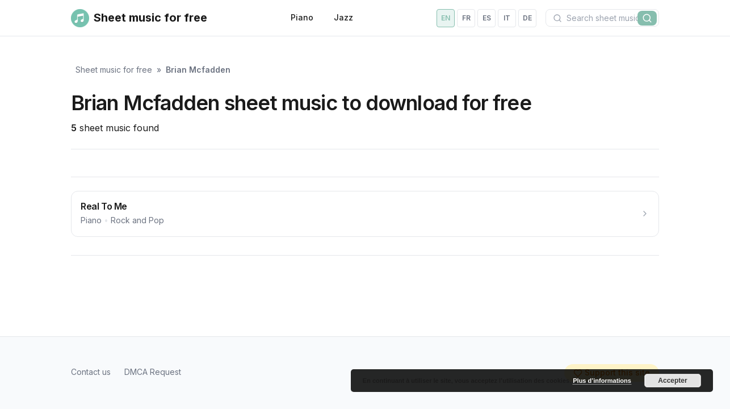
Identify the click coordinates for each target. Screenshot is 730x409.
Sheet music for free (113, 69)
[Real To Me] (365, 213)
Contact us (91, 372)
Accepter (672, 381)
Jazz (343, 17)
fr (466, 18)
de (527, 18)
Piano (302, 17)
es (487, 18)
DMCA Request (152, 372)
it (507, 18)
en (445, 18)
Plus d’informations (602, 380)
